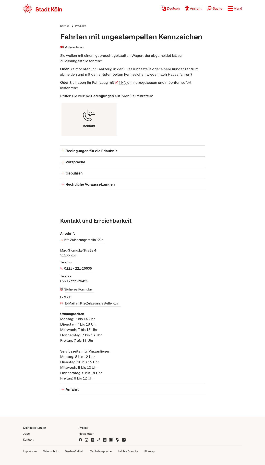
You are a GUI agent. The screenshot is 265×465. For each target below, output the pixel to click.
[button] (235, 8)
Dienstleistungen (34, 428)
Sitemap (149, 451)
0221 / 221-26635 (78, 268)
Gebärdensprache (101, 451)
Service (64, 26)
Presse (83, 428)
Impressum (30, 451)
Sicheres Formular (78, 289)
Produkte (80, 26)
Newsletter (86, 433)
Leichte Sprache (128, 451)
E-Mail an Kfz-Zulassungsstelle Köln (92, 303)
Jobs (26, 433)
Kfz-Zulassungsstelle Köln (84, 240)
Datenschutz (51, 451)
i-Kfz (122, 82)
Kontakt (28, 439)
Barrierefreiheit (74, 451)
